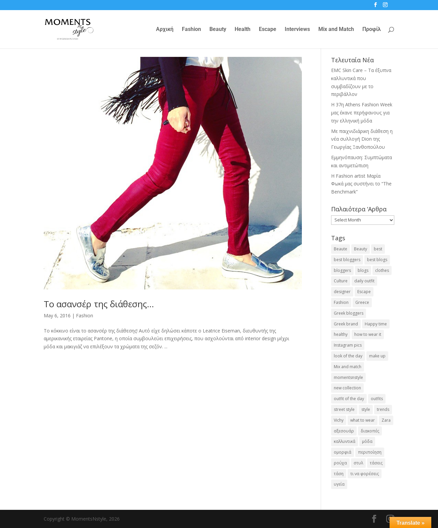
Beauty (217, 29)
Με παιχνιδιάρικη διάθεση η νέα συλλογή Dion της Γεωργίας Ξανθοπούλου (362, 139)
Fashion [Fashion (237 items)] (341, 302)
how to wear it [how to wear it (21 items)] (367, 334)
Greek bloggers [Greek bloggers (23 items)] (348, 313)
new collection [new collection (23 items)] (347, 388)
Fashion (191, 29)
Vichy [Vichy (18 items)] (339, 420)
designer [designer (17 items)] (342, 291)
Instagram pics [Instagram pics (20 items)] (348, 345)
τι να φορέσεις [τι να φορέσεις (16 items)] (364, 474)
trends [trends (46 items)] (383, 409)
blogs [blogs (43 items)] (363, 270)
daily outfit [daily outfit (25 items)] (364, 281)
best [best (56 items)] (378, 249)
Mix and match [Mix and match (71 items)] (347, 366)
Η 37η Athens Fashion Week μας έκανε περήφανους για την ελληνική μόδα (361, 112)
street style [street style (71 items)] (344, 409)
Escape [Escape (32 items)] (364, 291)
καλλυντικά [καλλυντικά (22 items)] (344, 441)
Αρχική (164, 29)
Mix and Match (336, 29)
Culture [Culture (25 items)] (341, 281)
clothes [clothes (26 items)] (382, 270)
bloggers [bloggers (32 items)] (342, 270)
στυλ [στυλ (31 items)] (358, 463)
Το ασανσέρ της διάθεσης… (99, 304)
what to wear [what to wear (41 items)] (362, 420)
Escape (267, 29)
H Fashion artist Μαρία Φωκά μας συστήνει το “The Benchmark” (361, 184)
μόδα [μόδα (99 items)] (367, 441)
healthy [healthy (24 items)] (341, 334)
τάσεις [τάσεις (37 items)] (376, 463)
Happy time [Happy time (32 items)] (376, 324)
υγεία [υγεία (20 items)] (339, 484)
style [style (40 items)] (365, 409)
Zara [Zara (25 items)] (386, 420)
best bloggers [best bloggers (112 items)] (347, 259)
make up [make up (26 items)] (377, 356)
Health (242, 29)
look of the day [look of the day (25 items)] (348, 356)
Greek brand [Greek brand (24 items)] (346, 324)
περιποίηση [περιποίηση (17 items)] (370, 452)
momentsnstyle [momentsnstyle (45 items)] (348, 377)
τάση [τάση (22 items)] (339, 474)
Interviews (297, 29)
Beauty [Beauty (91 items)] (360, 249)
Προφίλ (371, 29)
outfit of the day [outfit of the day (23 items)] (349, 398)
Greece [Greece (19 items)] (362, 302)
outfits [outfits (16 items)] (377, 398)
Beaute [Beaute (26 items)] (340, 249)
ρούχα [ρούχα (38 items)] (340, 463)
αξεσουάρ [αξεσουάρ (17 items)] (344, 431)
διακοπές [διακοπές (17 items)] (370, 431)
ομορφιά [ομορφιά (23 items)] (342, 452)
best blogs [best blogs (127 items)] (377, 259)
